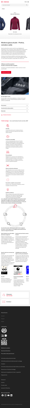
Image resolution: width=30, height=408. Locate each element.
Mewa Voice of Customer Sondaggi (8, 369)
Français (2, 318)
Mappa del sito (4, 375)
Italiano (2, 321)
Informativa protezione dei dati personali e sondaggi (11, 361)
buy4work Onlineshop (5, 388)
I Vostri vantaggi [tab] (5, 120)
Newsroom (3, 379)
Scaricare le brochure (5, 114)
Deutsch (2, 316)
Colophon (3, 363)
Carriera (2, 382)
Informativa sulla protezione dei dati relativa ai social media (13, 366)
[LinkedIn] (11, 395)
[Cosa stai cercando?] (15, 5)
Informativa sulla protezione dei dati (8, 358)
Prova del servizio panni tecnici (7, 353)
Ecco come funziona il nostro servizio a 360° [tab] (19, 120)
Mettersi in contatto (6, 72)
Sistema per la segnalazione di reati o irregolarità (11, 372)
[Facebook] (2, 395)
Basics (3, 8)
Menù (27, 2)
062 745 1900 (9, 295)
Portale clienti (4, 385)
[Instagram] (5, 395)
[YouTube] (8, 395)
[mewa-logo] (5, 2)
